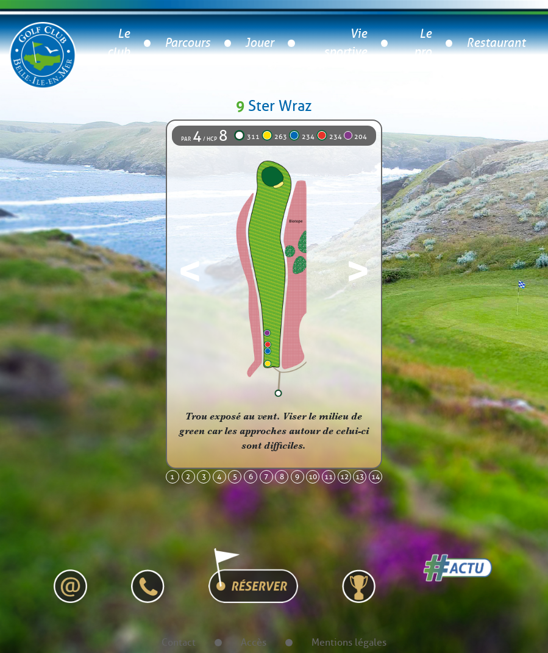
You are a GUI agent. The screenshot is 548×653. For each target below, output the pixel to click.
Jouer (259, 43)
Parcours (187, 43)
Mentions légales (348, 642)
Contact (179, 642)
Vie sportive (345, 43)
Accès (253, 642)
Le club (118, 43)
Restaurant (495, 43)
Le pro (423, 43)
